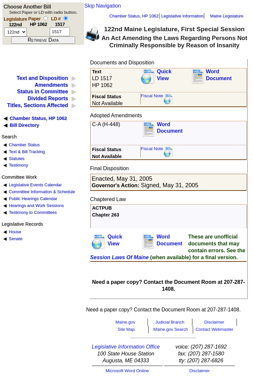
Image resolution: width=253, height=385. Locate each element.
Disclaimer (214, 322)
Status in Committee (42, 91)
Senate (15, 238)
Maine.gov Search (171, 329)
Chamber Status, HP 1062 (133, 15)
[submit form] (43, 40)
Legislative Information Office (126, 347)
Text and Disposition (42, 78)
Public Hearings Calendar (33, 198)
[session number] (15, 32)
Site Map (126, 329)
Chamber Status (24, 144)
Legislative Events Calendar (35, 184)
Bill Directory (24, 125)
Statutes (17, 158)
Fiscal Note (152, 95)
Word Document (219, 75)
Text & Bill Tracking (27, 151)
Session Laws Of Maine (119, 257)
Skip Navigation (102, 6)
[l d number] (60, 31)
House (15, 231)
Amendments (51, 85)
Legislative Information (182, 15)
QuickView (164, 75)
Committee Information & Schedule (42, 191)
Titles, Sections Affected (37, 105)
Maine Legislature (226, 15)
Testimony (18, 165)
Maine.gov (125, 322)
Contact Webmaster (215, 329)
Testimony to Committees (33, 212)
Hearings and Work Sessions (36, 205)
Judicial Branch (169, 322)
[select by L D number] (66, 18)
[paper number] (38, 31)
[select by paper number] (45, 18)
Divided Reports (48, 98)
